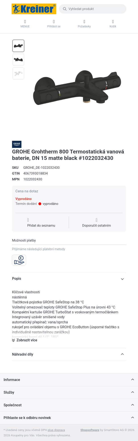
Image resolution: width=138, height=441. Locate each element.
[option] (18, 46)
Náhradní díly (22, 354)
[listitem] (77, 87)
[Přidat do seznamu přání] (41, 223)
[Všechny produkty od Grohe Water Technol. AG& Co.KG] (16, 144)
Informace (12, 380)
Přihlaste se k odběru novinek (27, 418)
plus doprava (56, 430)
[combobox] (92, 9)
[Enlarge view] (77, 87)
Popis (16, 278)
